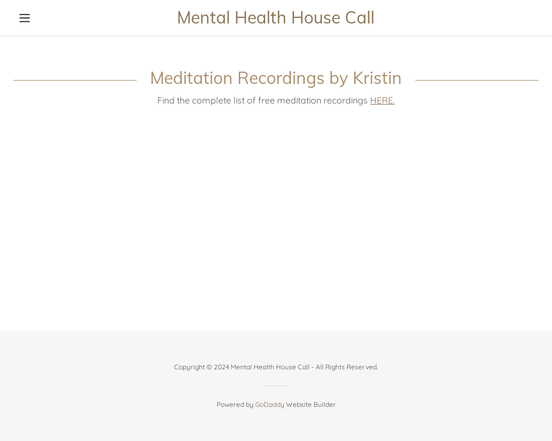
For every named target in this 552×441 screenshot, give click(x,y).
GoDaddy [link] (269, 404)
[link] (276, 20)
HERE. (382, 100)
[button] (52, 18)
